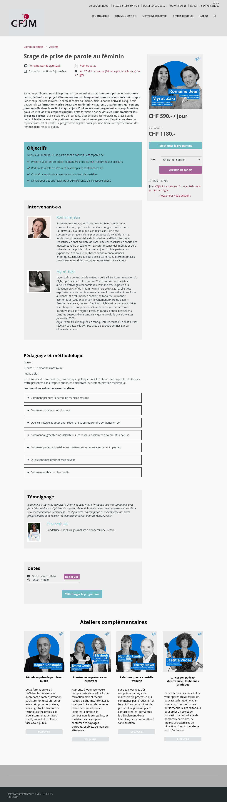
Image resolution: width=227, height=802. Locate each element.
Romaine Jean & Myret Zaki (45, 65)
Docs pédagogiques (154, 5)
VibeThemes (35, 794)
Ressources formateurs (126, 5)
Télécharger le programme (82, 594)
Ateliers (53, 47)
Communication (34, 47)
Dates (152, 160)
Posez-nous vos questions (175, 195)
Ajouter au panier (180, 169)
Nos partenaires (177, 5)
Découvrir (44, 731)
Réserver (72, 577)
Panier (193, 5)
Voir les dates (88, 65)
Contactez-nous (210, 5)
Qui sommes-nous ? (99, 5)
